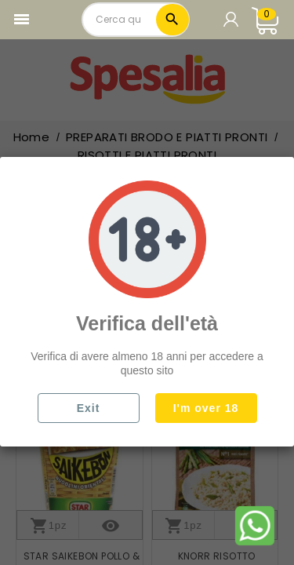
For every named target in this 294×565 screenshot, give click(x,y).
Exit (88, 408)
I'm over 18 (206, 408)
